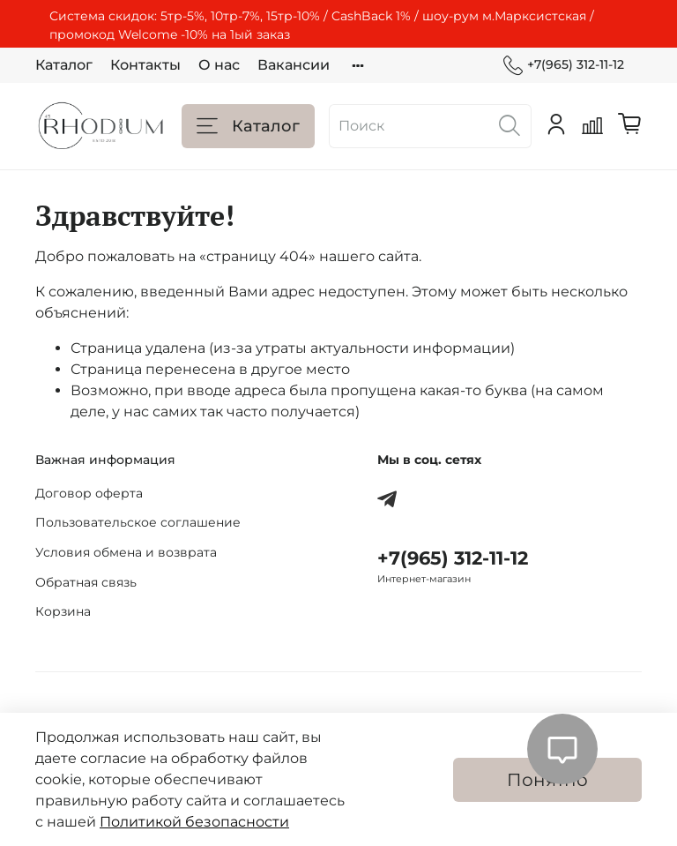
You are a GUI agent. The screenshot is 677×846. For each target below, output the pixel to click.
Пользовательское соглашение (138, 522)
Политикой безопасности (194, 821)
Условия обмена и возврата (126, 552)
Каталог (64, 64)
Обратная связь (86, 582)
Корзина (63, 611)
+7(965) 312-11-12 (563, 65)
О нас (219, 64)
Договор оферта (89, 493)
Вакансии (293, 64)
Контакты (145, 64)
